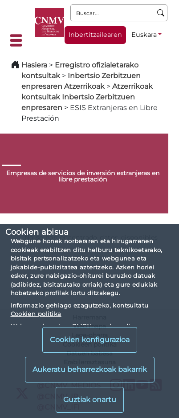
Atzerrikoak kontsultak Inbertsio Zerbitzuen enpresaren (87, 97)
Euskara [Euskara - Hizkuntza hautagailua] (144, 35)
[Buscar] (161, 12)
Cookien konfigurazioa (90, 339)
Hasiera (34, 65)
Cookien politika (36, 313)
